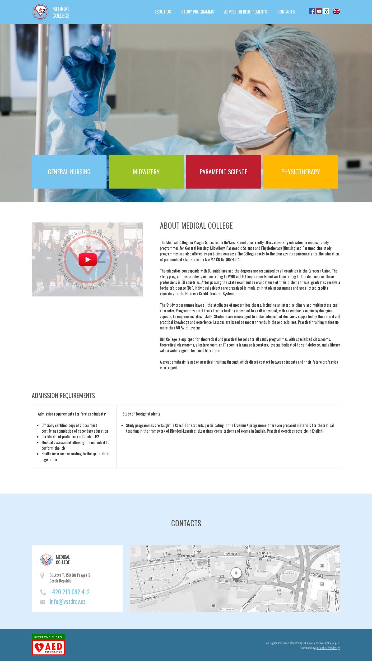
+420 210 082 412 (70, 591)
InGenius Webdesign (328, 647)
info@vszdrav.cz (67, 601)
